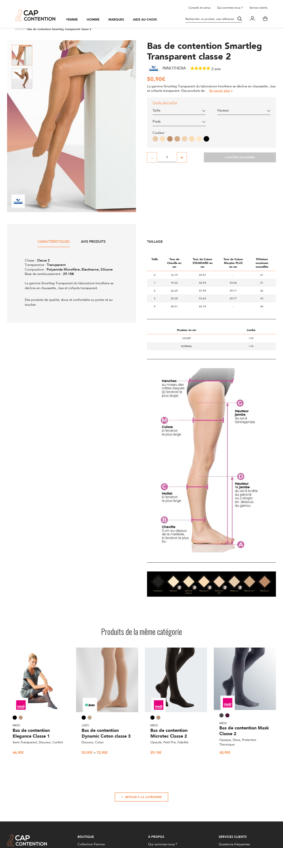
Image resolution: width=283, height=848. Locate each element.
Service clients (258, 7)
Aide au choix (145, 19)
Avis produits (93, 242)
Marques (116, 19)
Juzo (85, 725)
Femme (72, 19)
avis (216, 68)
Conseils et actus (199, 7)
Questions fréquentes (234, 844)
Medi (16, 725)
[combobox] (179, 111)
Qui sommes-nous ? (230, 7)
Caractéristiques (54, 242)
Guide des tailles (165, 102)
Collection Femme (91, 844)
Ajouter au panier (240, 157)
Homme (93, 19)
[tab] (54, 243)
